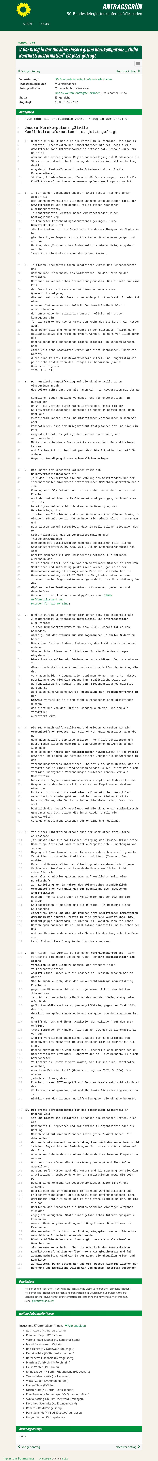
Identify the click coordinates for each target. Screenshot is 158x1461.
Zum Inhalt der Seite (15, 8)
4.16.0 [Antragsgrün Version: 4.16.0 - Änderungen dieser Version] (65, 1458)
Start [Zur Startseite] (28, 24)
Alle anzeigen (75, 1325)
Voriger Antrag (29, 71)
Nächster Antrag (128, 71)
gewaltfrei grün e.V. (43, 1300)
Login (44, 24)
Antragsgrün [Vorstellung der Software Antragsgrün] (45, 1458)
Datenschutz (26, 1458)
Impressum (10, 1458)
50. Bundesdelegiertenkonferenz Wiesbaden (83, 79)
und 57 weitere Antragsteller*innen (77, 93)
